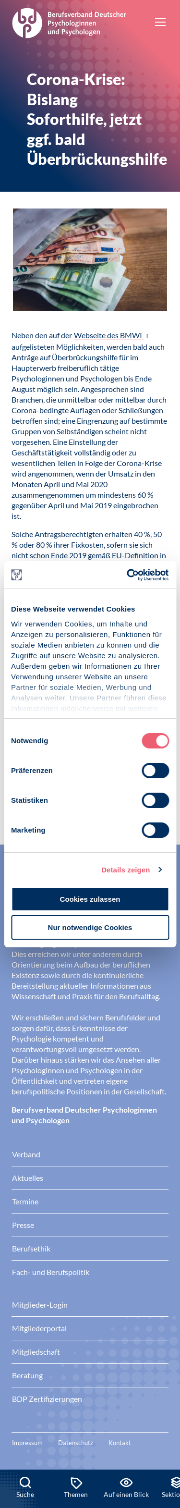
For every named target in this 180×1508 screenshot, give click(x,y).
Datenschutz (75, 1443)
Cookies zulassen (90, 899)
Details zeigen (125, 870)
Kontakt (119, 1443)
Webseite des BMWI (109, 335)
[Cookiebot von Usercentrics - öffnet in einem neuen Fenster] (128, 575)
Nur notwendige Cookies (90, 927)
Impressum (27, 1443)
